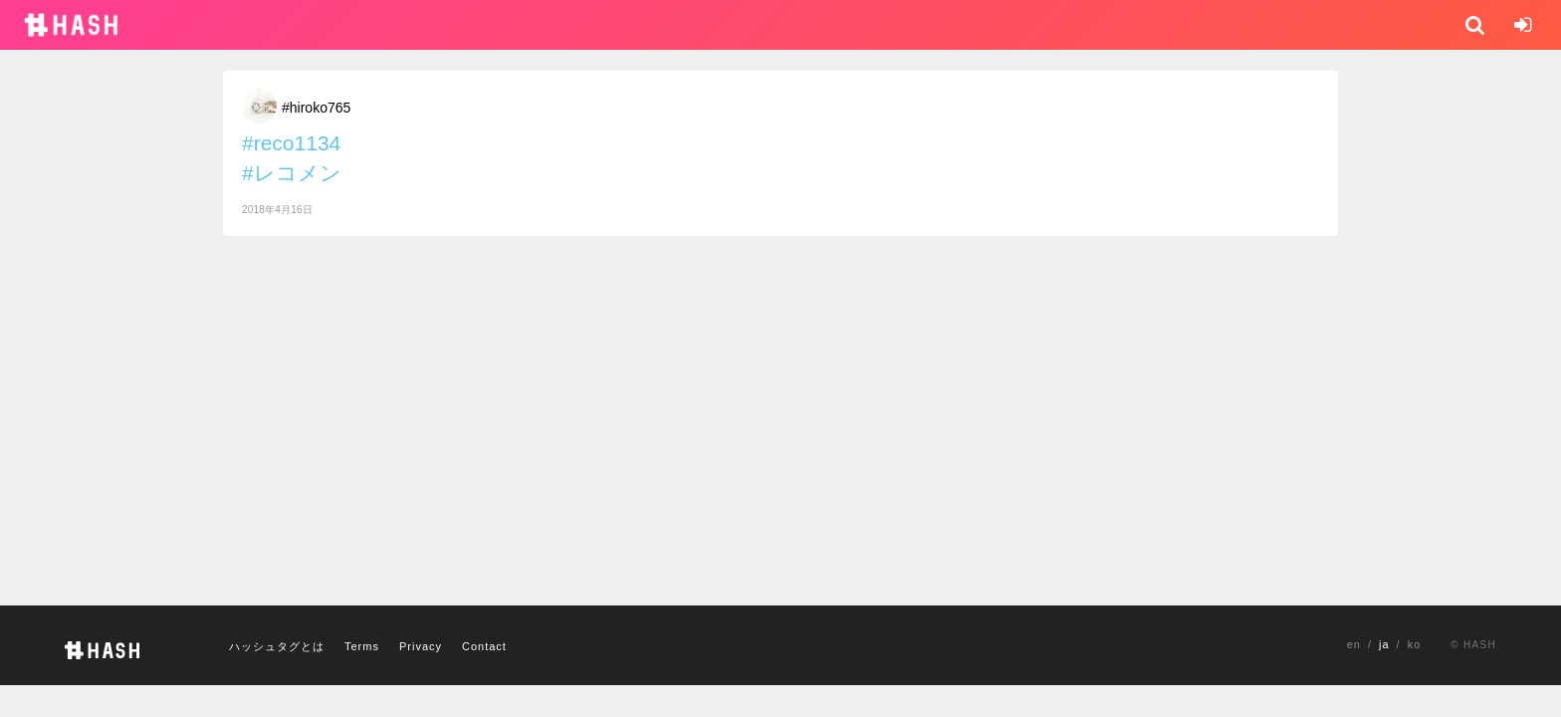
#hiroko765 (316, 108)
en (1354, 644)
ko (1415, 644)
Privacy (420, 646)
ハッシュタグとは (277, 646)
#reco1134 (291, 142)
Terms (361, 646)
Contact (484, 646)
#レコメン (291, 172)
